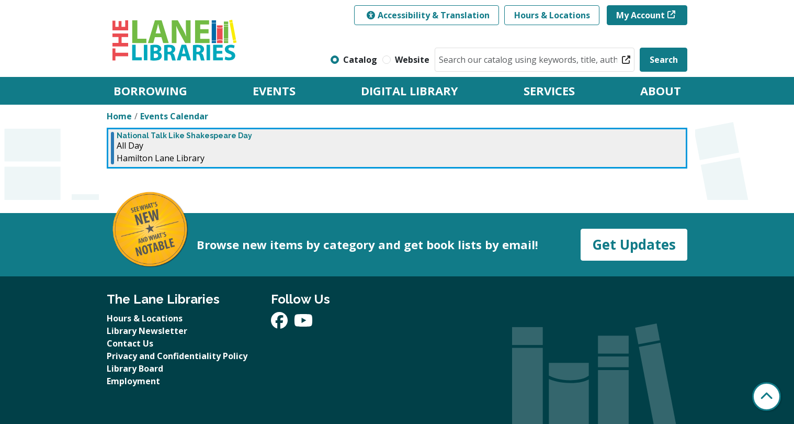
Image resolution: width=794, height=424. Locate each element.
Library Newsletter (147, 331)
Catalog (360, 59)
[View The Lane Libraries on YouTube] (303, 323)
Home (119, 116)
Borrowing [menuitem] (150, 90)
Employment (133, 381)
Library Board (135, 368)
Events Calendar (174, 116)
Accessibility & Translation (428, 15)
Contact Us (130, 343)
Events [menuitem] (274, 90)
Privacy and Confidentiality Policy (177, 356)
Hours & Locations (552, 15)
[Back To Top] (766, 396)
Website (412, 59)
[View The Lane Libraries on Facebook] (280, 323)
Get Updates (634, 244)
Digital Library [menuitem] (409, 90)
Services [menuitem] (549, 90)
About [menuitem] (660, 90)
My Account (640, 15)
